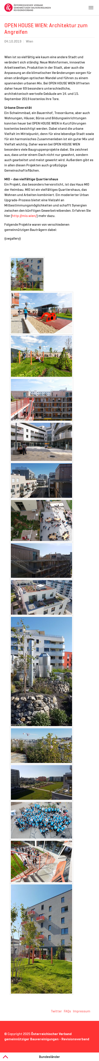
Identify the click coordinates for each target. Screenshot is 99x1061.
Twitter (56, 1011)
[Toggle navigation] (91, 7)
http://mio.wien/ (24, 215)
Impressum (81, 1011)
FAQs (67, 1011)
